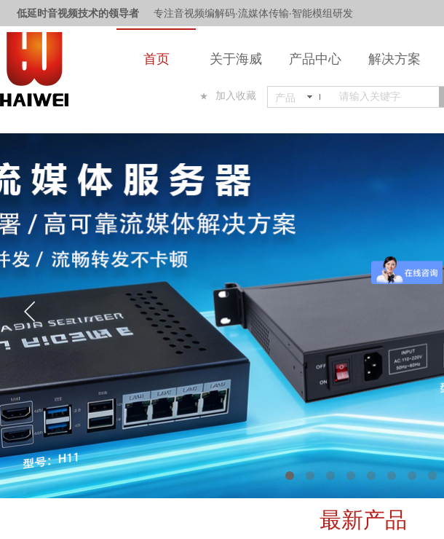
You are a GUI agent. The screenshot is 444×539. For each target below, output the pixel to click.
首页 (156, 59)
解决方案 (394, 59)
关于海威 (236, 59)
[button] (289, 475)
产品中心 (315, 59)
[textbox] (386, 96)
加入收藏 (235, 95)
